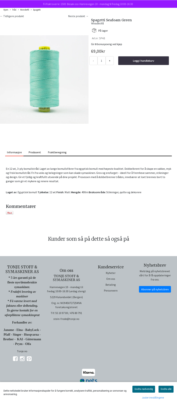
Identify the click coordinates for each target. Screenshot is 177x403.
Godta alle (166, 389)
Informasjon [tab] (14, 152)
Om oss (110, 278)
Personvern (111, 290)
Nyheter (110, 273)
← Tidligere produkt (12, 16)
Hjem (5, 9)
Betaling (110, 284)
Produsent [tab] (35, 152)
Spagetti (36, 9)
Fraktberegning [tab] (57, 152)
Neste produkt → (78, 16)
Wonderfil (23, 9)
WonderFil (97, 23)
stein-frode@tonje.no (66, 319)
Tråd (13, 9)
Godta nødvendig (143, 389)
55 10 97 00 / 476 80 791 (68, 313)
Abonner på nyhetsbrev (155, 289)
